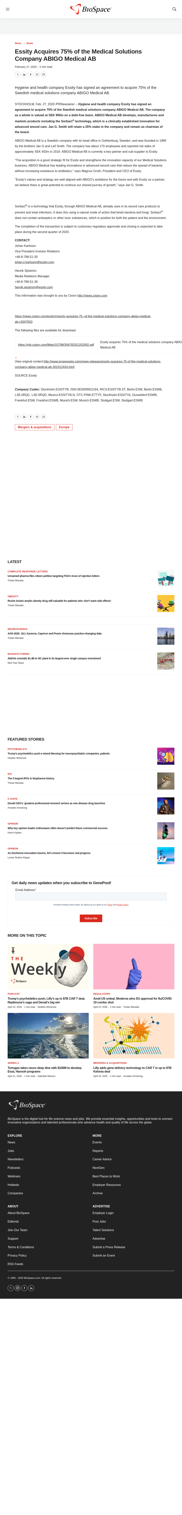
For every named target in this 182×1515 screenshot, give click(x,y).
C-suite (13, 798)
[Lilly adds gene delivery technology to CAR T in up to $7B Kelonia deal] (133, 1035)
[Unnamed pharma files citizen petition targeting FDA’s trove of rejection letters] (165, 578)
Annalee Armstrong (17, 807)
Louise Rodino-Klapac (19, 857)
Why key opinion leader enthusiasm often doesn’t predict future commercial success (57, 828)
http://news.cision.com (92, 295)
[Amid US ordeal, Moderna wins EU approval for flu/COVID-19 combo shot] (133, 966)
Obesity (13, 596)
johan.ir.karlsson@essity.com (34, 262)
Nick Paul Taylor (16, 663)
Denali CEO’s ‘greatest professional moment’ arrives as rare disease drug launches (56, 803)
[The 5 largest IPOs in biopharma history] (165, 781)
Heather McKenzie (17, 758)
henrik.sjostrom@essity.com (34, 287)
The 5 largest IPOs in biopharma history (31, 778)
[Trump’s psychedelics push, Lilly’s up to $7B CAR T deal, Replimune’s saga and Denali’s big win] (48, 966)
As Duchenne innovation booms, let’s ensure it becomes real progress (49, 853)
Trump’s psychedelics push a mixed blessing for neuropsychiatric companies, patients (59, 753)
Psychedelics (17, 749)
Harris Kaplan (15, 832)
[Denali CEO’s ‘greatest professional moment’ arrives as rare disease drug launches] (165, 805)
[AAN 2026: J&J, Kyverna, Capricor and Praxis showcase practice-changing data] (165, 636)
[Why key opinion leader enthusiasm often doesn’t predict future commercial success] (165, 830)
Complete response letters (28, 571)
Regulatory (101, 993)
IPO (10, 774)
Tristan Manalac (16, 580)
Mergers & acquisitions (34, 427)
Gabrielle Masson (46, 1076)
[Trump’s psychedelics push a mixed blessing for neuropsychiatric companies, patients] (165, 756)
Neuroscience (18, 629)
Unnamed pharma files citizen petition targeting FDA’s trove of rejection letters (53, 575)
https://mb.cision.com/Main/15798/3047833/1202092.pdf (56, 344)
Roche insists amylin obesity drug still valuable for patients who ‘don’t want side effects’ (59, 600)
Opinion (13, 823)
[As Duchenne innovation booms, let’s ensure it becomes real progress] (165, 855)
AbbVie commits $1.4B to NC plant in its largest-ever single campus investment (54, 658)
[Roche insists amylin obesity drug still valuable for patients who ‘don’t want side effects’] (165, 603)
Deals (29, 43)
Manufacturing (19, 653)
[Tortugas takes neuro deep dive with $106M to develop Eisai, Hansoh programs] (48, 1035)
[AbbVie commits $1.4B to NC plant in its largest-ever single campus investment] (165, 661)
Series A (13, 1063)
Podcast (14, 993)
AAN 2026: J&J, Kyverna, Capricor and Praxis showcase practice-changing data (54, 633)
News (18, 43)
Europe (64, 427)
